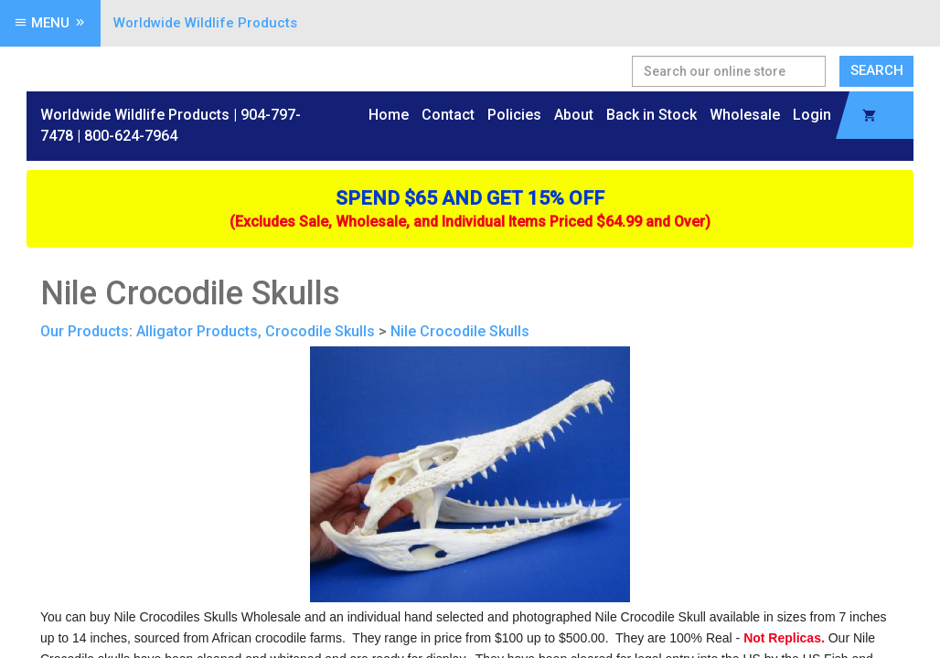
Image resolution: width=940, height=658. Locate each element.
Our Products (84, 331)
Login (812, 114)
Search (876, 70)
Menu (50, 23)
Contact (448, 114)
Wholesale (745, 114)
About (573, 114)
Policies (514, 114)
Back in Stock (651, 114)
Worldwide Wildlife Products (205, 23)
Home (389, 114)
